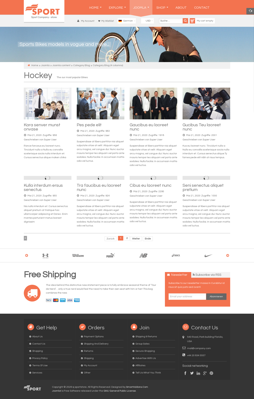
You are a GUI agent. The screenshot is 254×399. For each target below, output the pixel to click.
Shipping (89, 358)
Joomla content (61, 65)
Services (37, 372)
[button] (87, 21)
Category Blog (81, 65)
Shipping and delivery (96, 344)
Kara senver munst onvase (42, 127)
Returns (88, 351)
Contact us (38, 344)
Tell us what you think (148, 372)
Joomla (45, 65)
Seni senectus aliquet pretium (203, 187)
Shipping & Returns (146, 336)
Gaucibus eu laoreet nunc (149, 127)
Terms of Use (40, 365)
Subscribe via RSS (208, 274)
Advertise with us (145, 358)
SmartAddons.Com (137, 387)
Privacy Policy (40, 358)
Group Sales (142, 344)
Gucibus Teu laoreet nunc (202, 127)
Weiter (136, 238)
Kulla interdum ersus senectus (43, 187)
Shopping (37, 351)
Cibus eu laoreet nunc (150, 185)
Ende (148, 238)
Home (34, 65)
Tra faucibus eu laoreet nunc (99, 187)
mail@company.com (199, 348)
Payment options (94, 336)
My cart (198, 20)
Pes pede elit (89, 125)
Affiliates (140, 365)
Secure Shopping (145, 351)
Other (87, 372)
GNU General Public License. (120, 391)
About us (37, 336)
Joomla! (56, 391)
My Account (90, 365)
